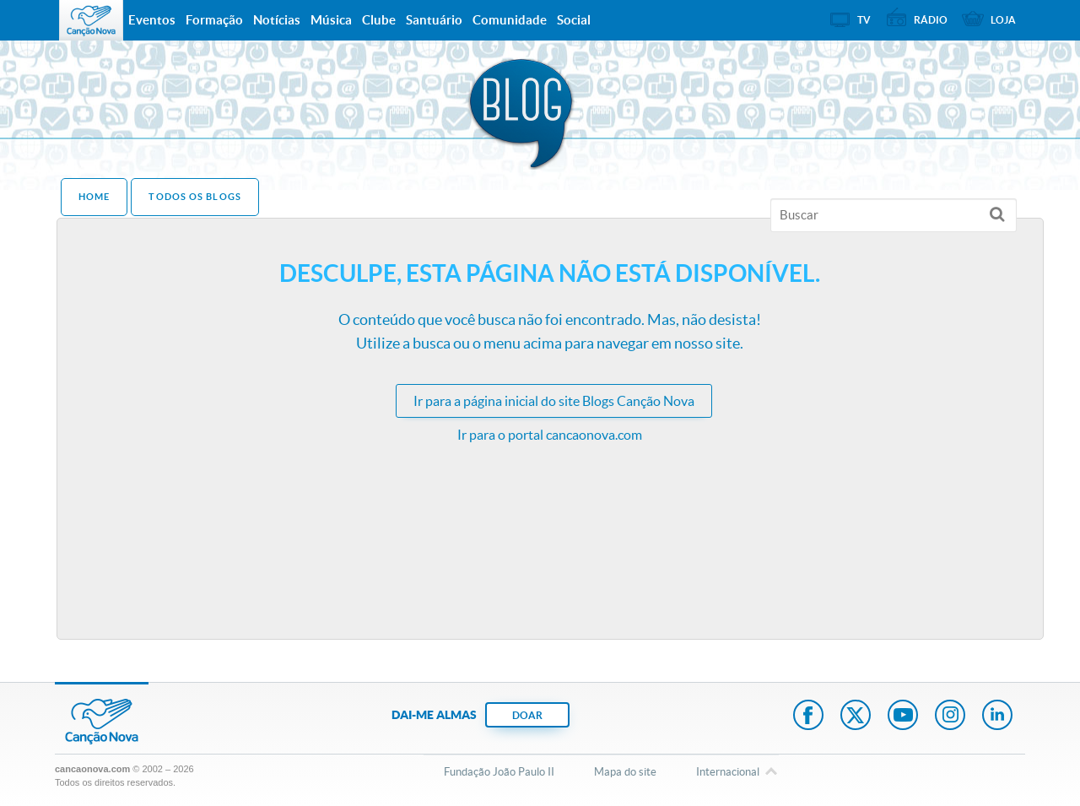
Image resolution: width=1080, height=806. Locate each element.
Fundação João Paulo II (499, 771)
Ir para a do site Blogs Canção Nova (553, 400)
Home (94, 197)
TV (864, 19)
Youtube (902, 716)
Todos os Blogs (194, 197)
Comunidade (509, 20)
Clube (379, 20)
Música (331, 20)
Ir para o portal (549, 434)
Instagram (950, 716)
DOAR (527, 715)
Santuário (434, 20)
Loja (1003, 19)
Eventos (152, 20)
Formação (214, 20)
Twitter (855, 716)
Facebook (808, 716)
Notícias (276, 20)
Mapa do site (625, 771)
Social (574, 20)
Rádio (931, 19)
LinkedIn (997, 716)
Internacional (727, 773)
